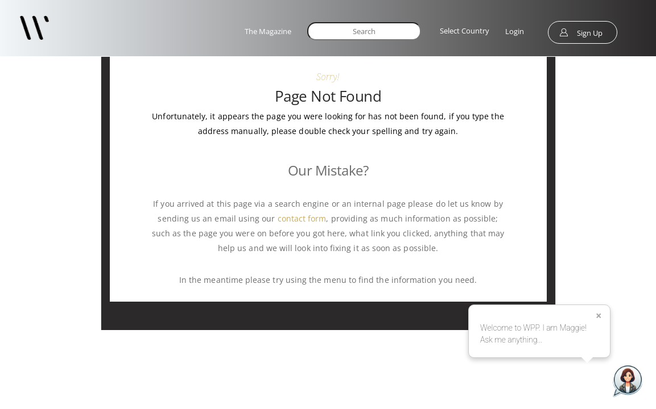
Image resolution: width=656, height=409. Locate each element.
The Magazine (268, 31)
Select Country (464, 31)
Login (514, 31)
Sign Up (590, 33)
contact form (302, 218)
